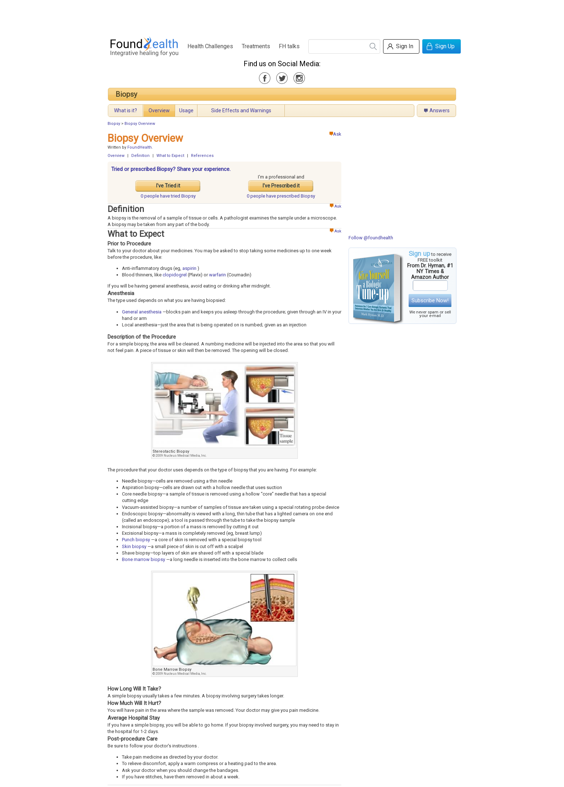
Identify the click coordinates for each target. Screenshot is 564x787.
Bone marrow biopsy (143, 559)
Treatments (256, 46)
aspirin (189, 268)
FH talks (289, 46)
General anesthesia (142, 312)
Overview (159, 110)
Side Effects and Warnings (241, 110)
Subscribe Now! (430, 300)
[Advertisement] (282, 16)
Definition (140, 155)
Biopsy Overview (139, 123)
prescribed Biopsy (281, 196)
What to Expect (170, 155)
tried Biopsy (168, 196)
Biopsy (126, 94)
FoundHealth (139, 147)
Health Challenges (210, 46)
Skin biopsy (134, 546)
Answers (439, 110)
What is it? (125, 110)
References (202, 155)
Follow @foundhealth (371, 237)
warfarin (217, 274)
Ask (335, 134)
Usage (186, 110)
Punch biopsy (136, 539)
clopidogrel (175, 274)
